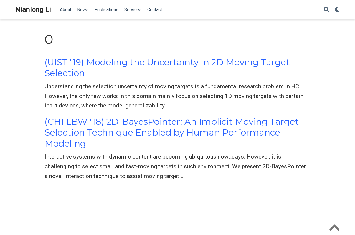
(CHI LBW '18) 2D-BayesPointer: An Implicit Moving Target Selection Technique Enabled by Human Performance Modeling (172, 132)
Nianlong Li (33, 10)
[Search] (326, 10)
